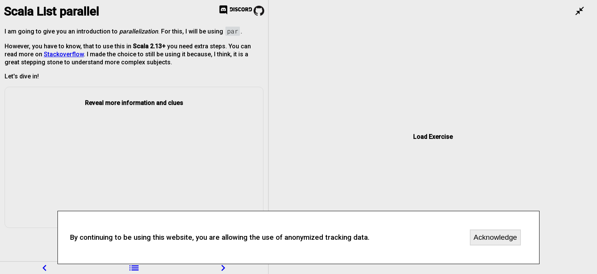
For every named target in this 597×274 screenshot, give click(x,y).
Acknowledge (495, 237)
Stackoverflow (64, 54)
